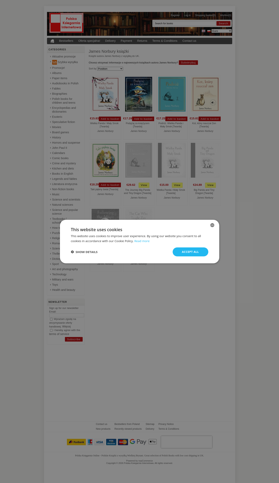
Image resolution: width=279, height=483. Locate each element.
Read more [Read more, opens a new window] (142, 241)
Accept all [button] (190, 252)
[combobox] (212, 225)
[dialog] (139, 241)
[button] (84, 252)
